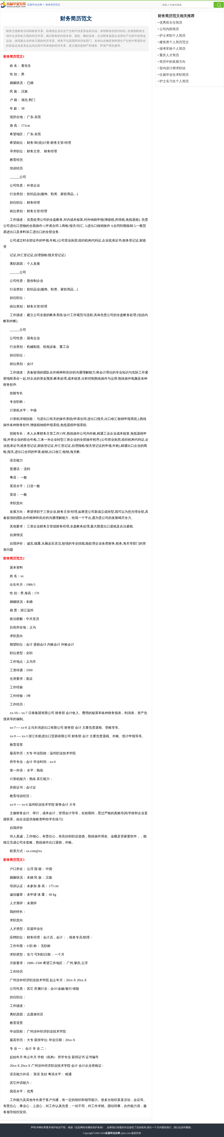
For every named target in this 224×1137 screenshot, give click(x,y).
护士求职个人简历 (172, 35)
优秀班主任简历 (170, 22)
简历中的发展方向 (172, 61)
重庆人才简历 (169, 55)
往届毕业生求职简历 (174, 74)
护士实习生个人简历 (174, 81)
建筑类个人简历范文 (174, 42)
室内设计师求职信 (172, 68)
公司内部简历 (169, 29)
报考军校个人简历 (172, 48)
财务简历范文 (53, 4)
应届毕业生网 (34, 4)
